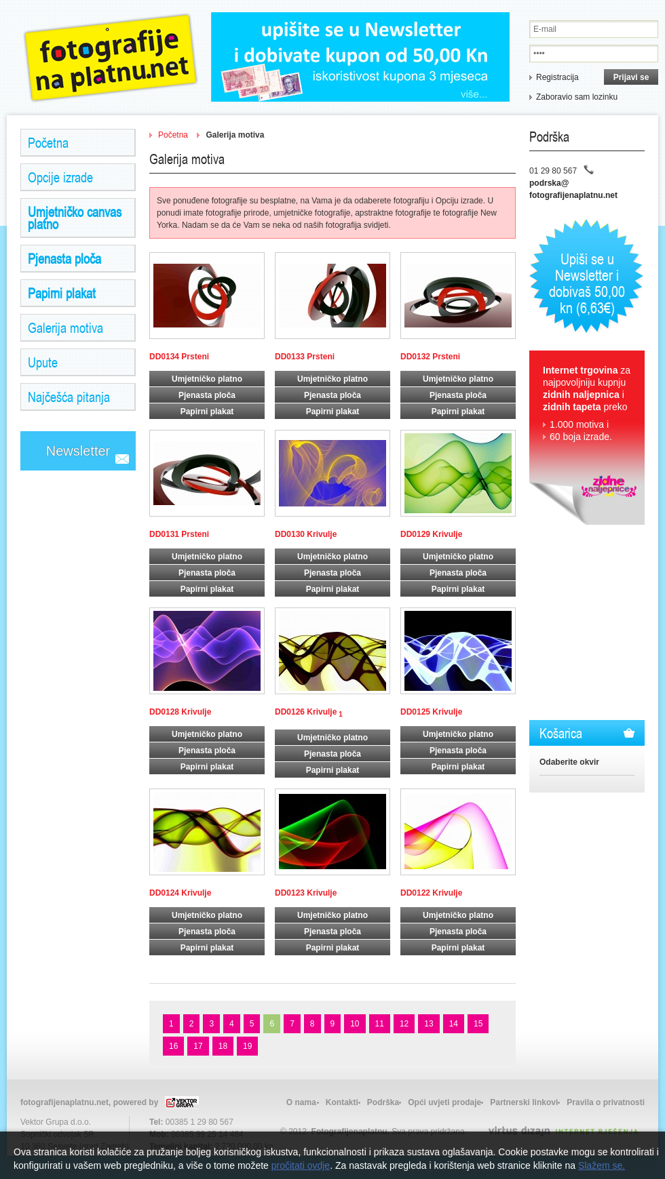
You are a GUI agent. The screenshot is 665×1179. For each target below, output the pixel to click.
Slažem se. (601, 1165)
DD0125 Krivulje (431, 712)
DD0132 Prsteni (430, 356)
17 (197, 1046)
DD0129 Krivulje (431, 534)
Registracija (557, 77)
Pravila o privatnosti (606, 1102)
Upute (43, 362)
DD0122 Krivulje (431, 893)
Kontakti (342, 1102)
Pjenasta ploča (64, 258)
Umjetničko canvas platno (74, 217)
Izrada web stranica (1, 1128)
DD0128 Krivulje (180, 712)
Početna (48, 142)
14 (453, 1023)
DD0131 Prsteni (179, 534)
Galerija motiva (65, 327)
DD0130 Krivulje (306, 534)
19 (247, 1046)
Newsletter (78, 450)
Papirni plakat (62, 292)
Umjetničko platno (207, 379)
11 (379, 1023)
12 (404, 1023)
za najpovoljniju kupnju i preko (587, 404)
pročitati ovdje (300, 1165)
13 (428, 1023)
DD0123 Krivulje (306, 893)
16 (173, 1046)
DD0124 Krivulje (180, 893)
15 (478, 1023)
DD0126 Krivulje (309, 712)
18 (222, 1046)
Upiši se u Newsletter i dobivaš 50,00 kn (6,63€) (587, 282)
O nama (301, 1102)
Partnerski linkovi (524, 1102)
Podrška (383, 1102)
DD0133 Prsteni (305, 356)
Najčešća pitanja (69, 396)
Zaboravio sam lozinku (577, 97)
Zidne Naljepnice (110, 57)
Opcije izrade (60, 176)
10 (354, 1023)
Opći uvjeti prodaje (444, 1102)
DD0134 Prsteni (179, 356)
